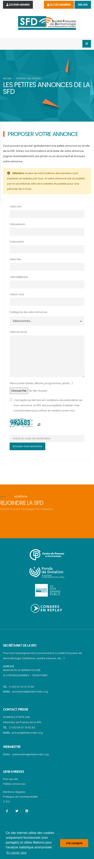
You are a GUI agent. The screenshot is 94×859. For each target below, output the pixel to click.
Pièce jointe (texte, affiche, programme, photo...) (41, 383)
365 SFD (83, 4)
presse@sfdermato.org (27, 733)
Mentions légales (14, 792)
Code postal (17, 241)
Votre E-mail (17, 294)
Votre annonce (18, 332)
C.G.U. (7, 801)
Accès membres (59, 4)
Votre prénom (17, 224)
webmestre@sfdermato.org (30, 754)
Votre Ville (15, 259)
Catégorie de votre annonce (28, 312)
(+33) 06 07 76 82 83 (22, 727)
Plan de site (10, 779)
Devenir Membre (18, 4)
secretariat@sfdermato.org (30, 691)
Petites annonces (14, 784)
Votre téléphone (19, 277)
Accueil (7, 78)
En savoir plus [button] (16, 852)
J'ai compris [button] (74, 843)
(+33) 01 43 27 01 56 (21, 687)
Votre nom (16, 206)
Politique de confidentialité (20, 797)
